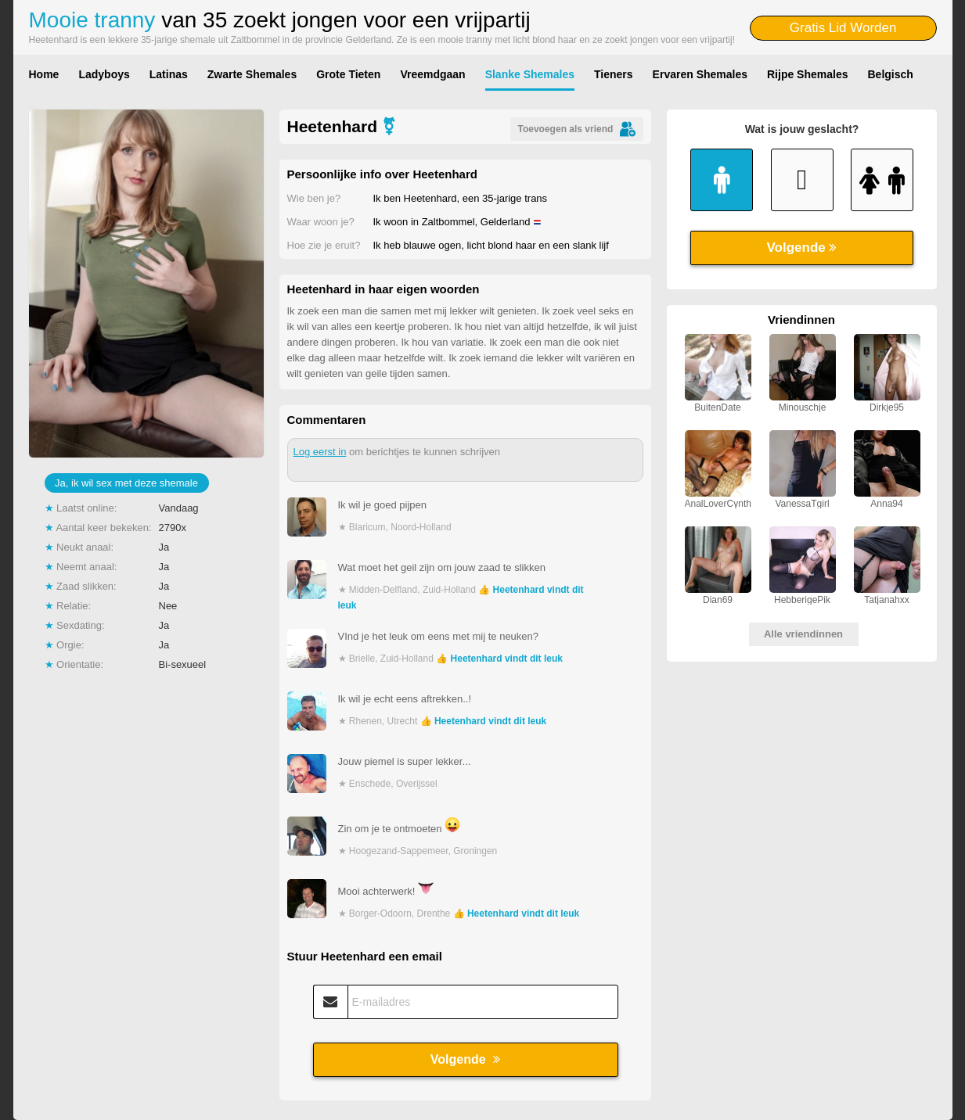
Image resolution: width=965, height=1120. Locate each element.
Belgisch (890, 74)
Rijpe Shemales (807, 74)
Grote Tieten (348, 74)
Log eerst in (320, 452)
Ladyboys (103, 74)
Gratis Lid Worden (843, 27)
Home (44, 74)
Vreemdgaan (432, 74)
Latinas (168, 74)
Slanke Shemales (529, 74)
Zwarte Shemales (252, 74)
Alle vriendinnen (803, 634)
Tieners (613, 74)
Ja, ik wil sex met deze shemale (126, 483)
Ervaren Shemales (700, 74)
